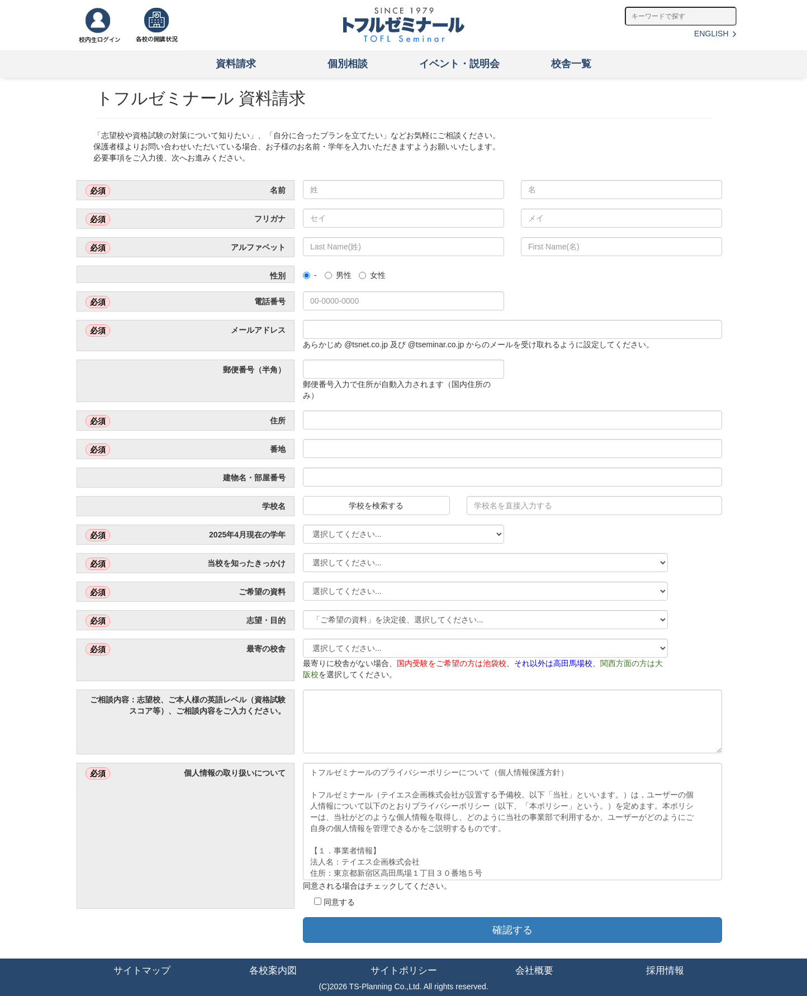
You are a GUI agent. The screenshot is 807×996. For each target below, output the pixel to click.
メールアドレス (186, 330)
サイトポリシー (404, 970)
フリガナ (186, 219)
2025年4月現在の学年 (186, 535)
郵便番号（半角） (253, 369)
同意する (334, 899)
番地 (186, 449)
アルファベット (186, 248)
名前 (186, 191)
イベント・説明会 (459, 63)
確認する (512, 930)
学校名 (273, 506)
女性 (372, 275)
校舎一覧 (571, 63)
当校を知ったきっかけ (186, 564)
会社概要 (534, 970)
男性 (338, 275)
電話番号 (186, 302)
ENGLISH (715, 33)
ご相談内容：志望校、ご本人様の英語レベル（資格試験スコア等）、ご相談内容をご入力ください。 (187, 705)
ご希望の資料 (186, 592)
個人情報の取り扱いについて (186, 773)
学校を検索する (376, 505)
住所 (186, 421)
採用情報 (665, 970)
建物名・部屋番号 (253, 477)
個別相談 (347, 63)
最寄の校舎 (186, 649)
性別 (277, 275)
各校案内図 (273, 970)
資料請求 (236, 63)
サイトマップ (141, 970)
